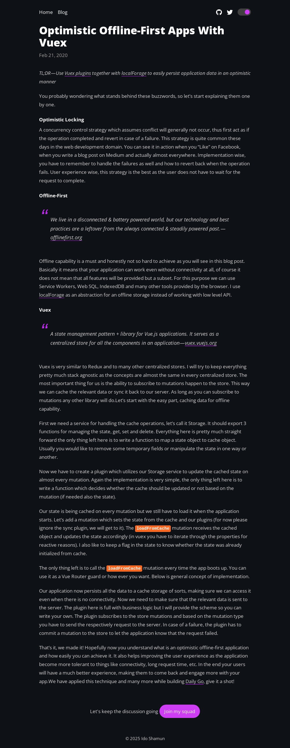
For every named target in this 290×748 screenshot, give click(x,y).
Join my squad (179, 711)
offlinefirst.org (66, 237)
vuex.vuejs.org (201, 342)
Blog (62, 12)
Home (46, 12)
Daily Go (194, 681)
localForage (51, 294)
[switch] (244, 12)
